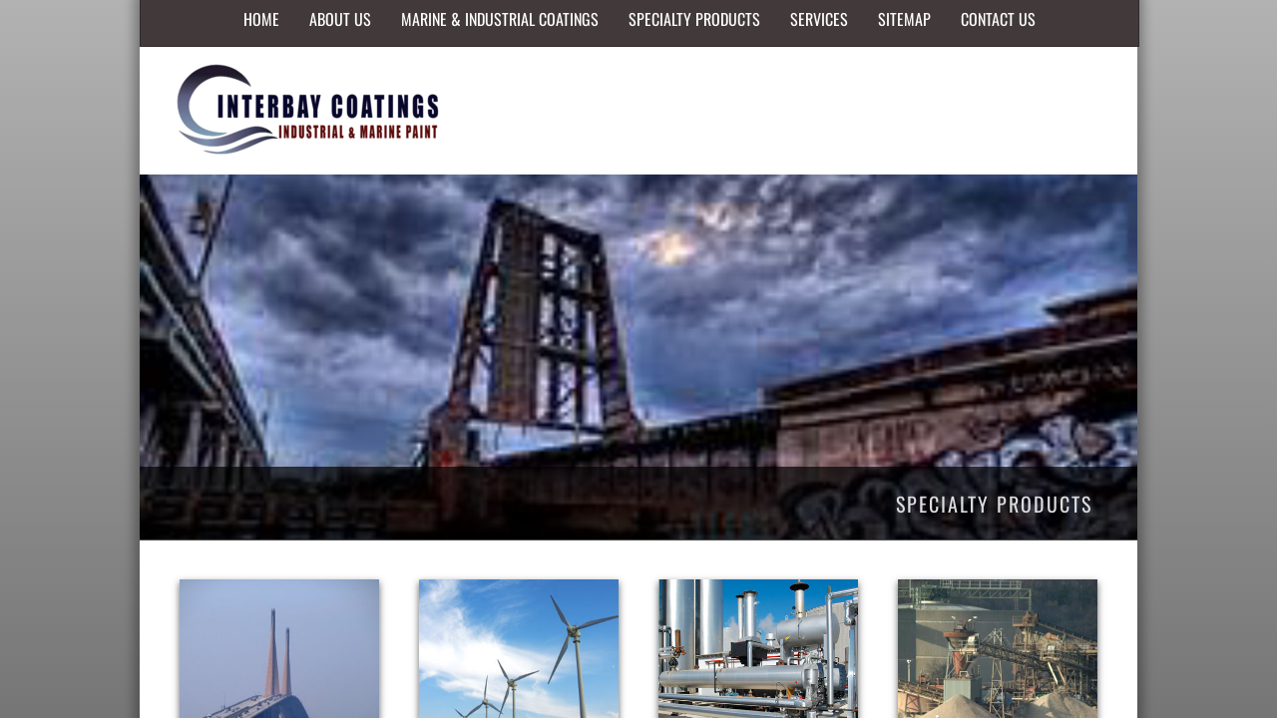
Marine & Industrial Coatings (500, 19)
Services (819, 19)
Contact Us (998, 19)
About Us (340, 19)
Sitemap (904, 19)
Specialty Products (694, 19)
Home (261, 19)
